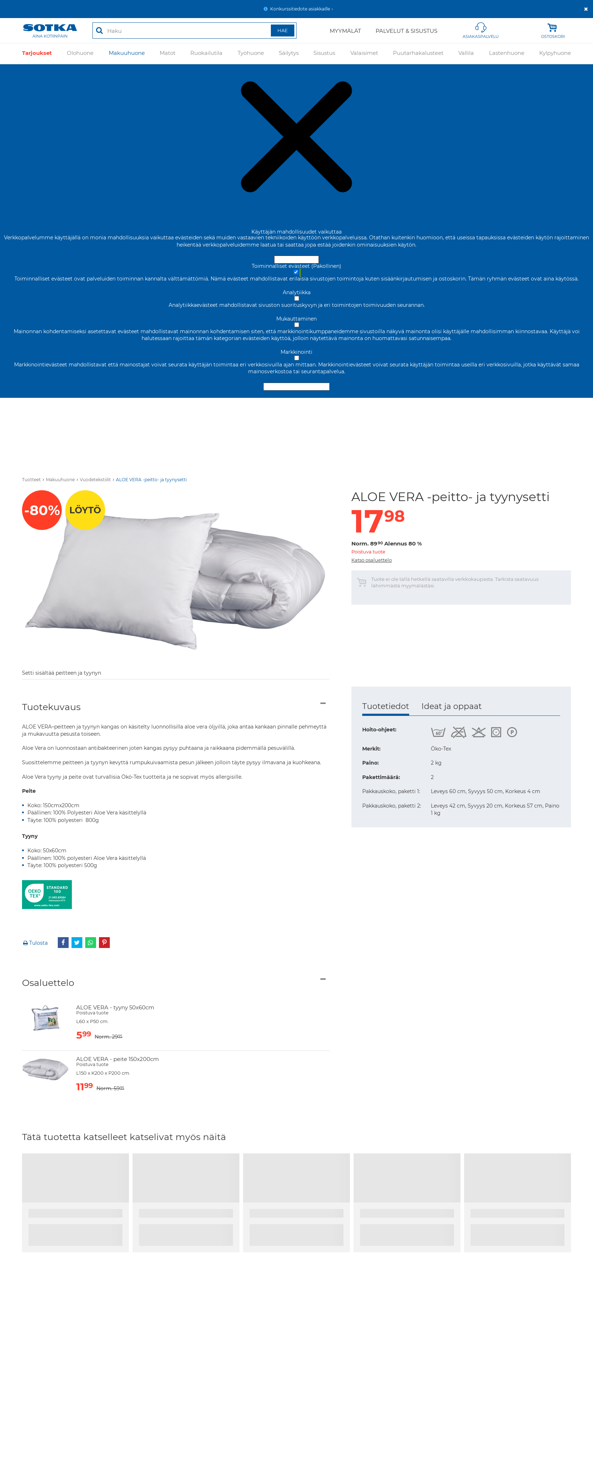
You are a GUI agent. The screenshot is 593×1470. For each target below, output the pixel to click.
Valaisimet (364, 53)
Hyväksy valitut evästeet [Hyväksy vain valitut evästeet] (296, 386)
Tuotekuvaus (51, 706)
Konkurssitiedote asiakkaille (300, 9)
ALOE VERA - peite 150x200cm (117, 1059)
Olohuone (80, 53)
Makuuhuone (127, 53)
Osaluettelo (48, 982)
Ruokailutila (206, 53)
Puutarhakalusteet (418, 53)
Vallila (466, 53)
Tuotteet (31, 479)
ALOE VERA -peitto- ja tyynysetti (151, 479)
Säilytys (289, 53)
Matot (168, 53)
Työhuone (251, 53)
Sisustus (324, 53)
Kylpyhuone (555, 53)
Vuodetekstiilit (95, 479)
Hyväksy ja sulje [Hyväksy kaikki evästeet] (296, 259)
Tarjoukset (37, 53)
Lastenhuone (506, 53)
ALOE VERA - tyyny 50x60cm (115, 1007)
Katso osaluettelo (371, 560)
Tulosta (35, 942)
